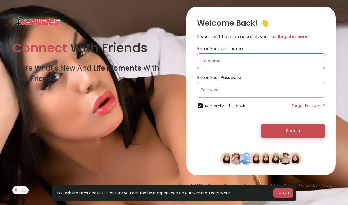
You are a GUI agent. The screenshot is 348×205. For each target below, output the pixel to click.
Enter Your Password (219, 77)
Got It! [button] (283, 193)
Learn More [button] (219, 193)
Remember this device (227, 106)
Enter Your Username (220, 48)
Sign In (293, 131)
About (326, 185)
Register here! (293, 36)
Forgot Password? (308, 105)
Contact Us (308, 185)
